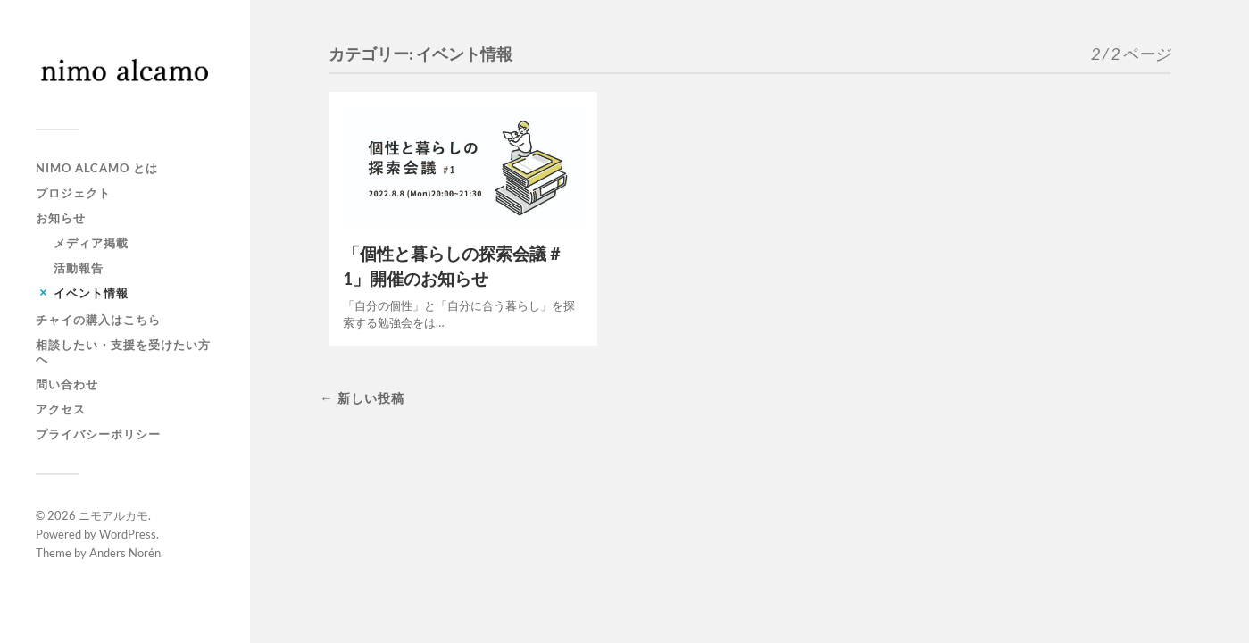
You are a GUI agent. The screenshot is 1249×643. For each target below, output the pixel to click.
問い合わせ (67, 384)
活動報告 (79, 268)
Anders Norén (125, 553)
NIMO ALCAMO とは (97, 168)
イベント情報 (91, 293)
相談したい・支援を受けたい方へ (123, 352)
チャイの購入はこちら (98, 320)
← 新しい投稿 (362, 397)
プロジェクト (73, 193)
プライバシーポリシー (98, 434)
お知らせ (61, 218)
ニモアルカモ (113, 515)
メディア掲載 (91, 243)
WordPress (127, 534)
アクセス (61, 409)
